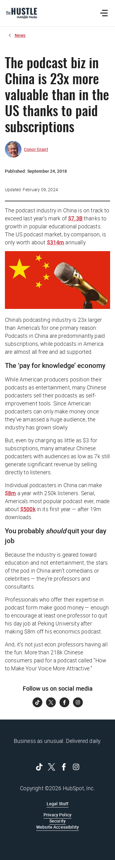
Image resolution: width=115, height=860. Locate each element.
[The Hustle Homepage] (21, 13)
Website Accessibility (57, 827)
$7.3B (75, 218)
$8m (10, 493)
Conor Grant (36, 149)
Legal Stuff (58, 804)
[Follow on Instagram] (78, 702)
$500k (28, 509)
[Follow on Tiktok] (37, 702)
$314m (55, 242)
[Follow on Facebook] (64, 702)
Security (57, 821)
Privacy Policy (57, 815)
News (20, 35)
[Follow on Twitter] (51, 702)
